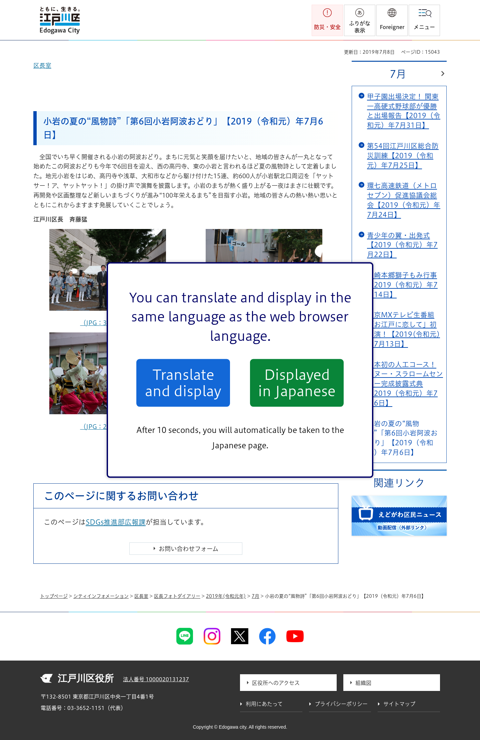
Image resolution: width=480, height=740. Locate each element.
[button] (392, 20)
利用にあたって (264, 704)
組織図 (363, 683)
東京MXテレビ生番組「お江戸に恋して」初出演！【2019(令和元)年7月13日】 (403, 329)
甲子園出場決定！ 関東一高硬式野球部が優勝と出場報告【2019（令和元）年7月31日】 (403, 111)
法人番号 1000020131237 (156, 679)
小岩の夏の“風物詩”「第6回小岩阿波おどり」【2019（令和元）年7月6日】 (402, 438)
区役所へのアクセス (276, 683)
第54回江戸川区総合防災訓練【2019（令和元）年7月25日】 (403, 156)
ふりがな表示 (359, 27)
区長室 (141, 596)
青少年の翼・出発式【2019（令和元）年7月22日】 (402, 245)
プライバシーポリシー (341, 704)
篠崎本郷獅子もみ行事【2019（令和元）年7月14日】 (402, 285)
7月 (398, 74)
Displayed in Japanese (297, 383)
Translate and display (183, 383)
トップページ (54, 596)
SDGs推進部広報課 (116, 522)
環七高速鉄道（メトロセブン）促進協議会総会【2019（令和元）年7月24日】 (403, 200)
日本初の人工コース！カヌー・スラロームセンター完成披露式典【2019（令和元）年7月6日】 (405, 383)
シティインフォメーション (101, 596)
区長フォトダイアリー (177, 596)
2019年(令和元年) (226, 596)
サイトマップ (399, 704)
